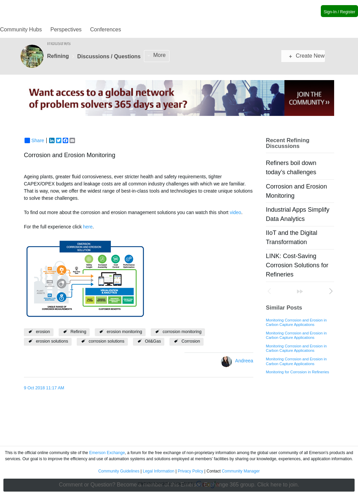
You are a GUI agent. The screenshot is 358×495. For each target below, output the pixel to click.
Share (34, 140)
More (159, 55)
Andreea (244, 360)
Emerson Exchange (107, 452)
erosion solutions (52, 341)
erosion (43, 331)
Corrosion (190, 341)
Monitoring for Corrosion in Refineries (297, 372)
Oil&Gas (153, 341)
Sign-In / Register (339, 12)
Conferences (105, 29)
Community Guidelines (118, 471)
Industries (59, 43)
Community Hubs (21, 29)
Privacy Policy (190, 471)
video (235, 212)
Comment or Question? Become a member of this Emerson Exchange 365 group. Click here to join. (179, 484)
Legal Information (159, 471)
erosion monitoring (124, 331)
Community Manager (240, 471)
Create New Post (306, 56)
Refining (78, 331)
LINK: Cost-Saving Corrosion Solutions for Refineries (297, 265)
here (88, 226)
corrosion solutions (106, 341)
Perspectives (66, 29)
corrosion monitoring (182, 331)
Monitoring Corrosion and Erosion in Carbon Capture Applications (296, 322)
